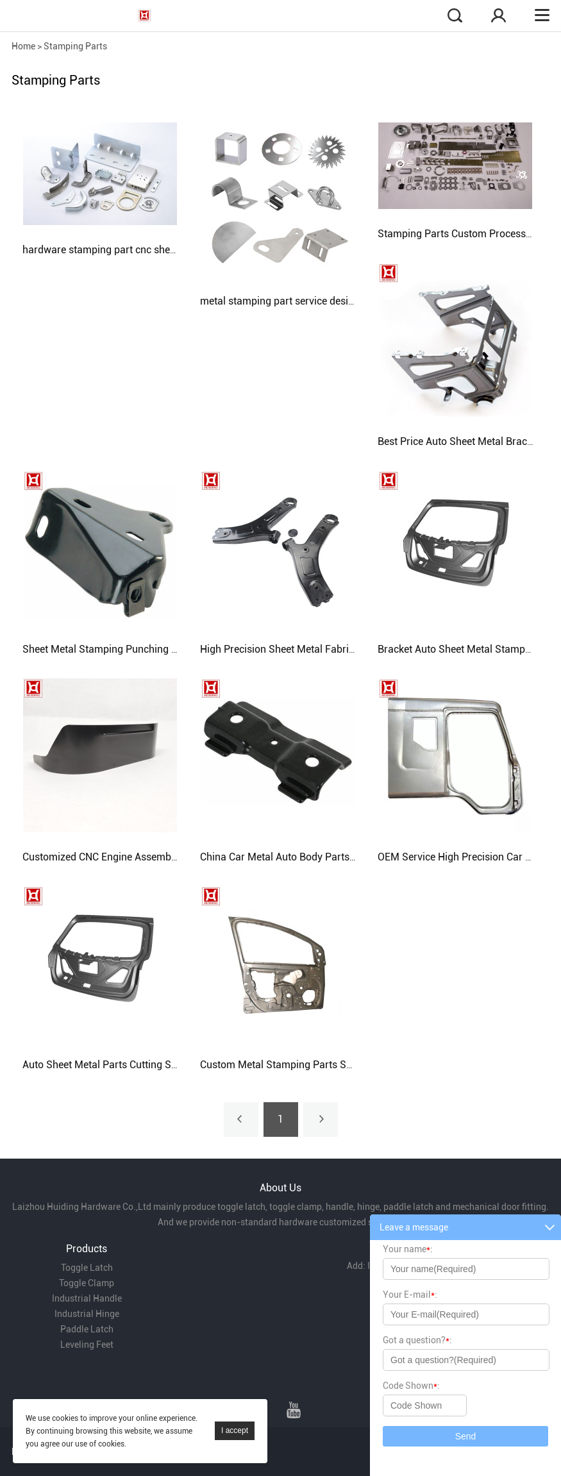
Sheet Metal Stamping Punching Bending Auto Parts (140, 649)
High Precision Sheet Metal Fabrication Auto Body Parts (326, 649)
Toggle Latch (87, 1267)
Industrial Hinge (86, 1314)
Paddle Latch (86, 1329)
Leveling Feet (86, 1344)
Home (23, 46)
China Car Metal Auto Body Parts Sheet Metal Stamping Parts (340, 857)
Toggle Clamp (86, 1283)
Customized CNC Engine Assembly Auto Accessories (141, 857)
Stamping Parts (75, 46)
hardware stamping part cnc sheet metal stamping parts (150, 250)
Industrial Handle (87, 1298)
